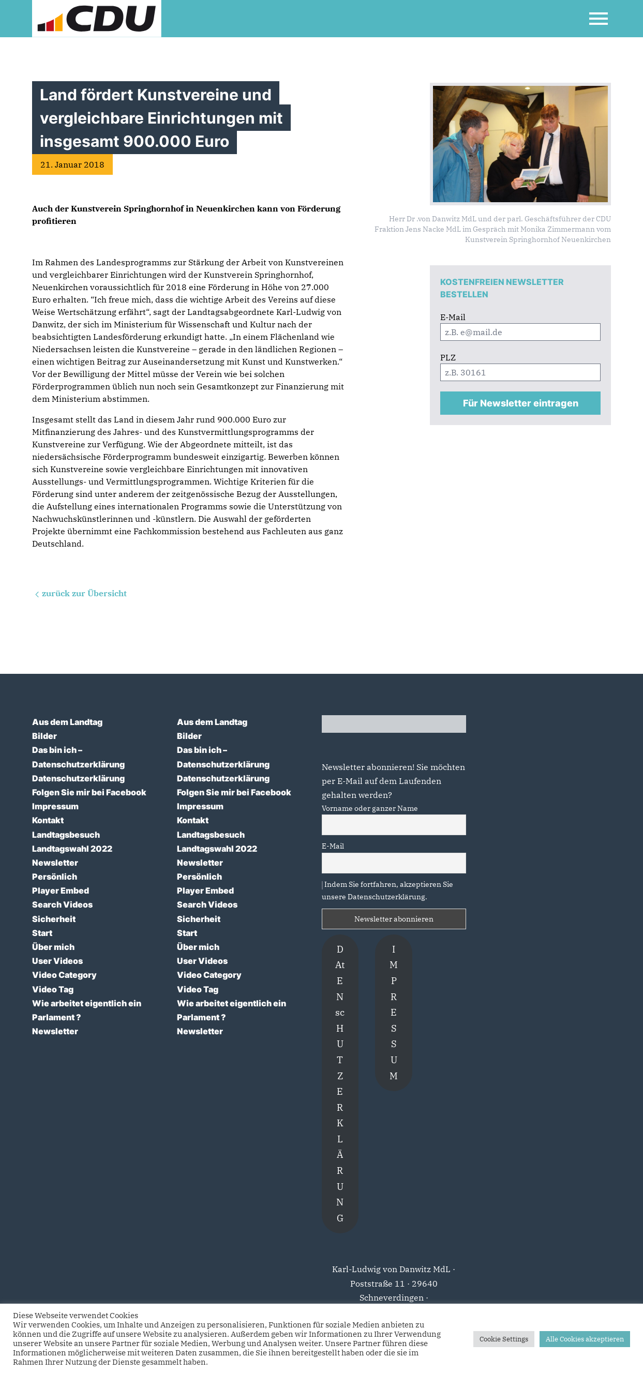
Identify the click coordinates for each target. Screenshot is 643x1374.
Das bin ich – (57, 750)
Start (42, 933)
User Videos (57, 961)
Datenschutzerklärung (78, 764)
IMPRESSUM (394, 1012)
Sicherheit (54, 919)
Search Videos (62, 904)
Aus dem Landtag (67, 722)
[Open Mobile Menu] (598, 18)
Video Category (64, 975)
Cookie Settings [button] (504, 1339)
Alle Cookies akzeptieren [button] (585, 1339)
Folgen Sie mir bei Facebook (89, 792)
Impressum (55, 806)
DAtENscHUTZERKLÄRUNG (340, 1083)
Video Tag (52, 989)
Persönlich (54, 876)
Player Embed (60, 890)
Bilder (44, 736)
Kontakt (48, 820)
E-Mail (333, 846)
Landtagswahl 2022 (72, 848)
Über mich (53, 947)
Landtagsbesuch (66, 834)
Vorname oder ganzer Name (370, 808)
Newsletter (55, 862)
